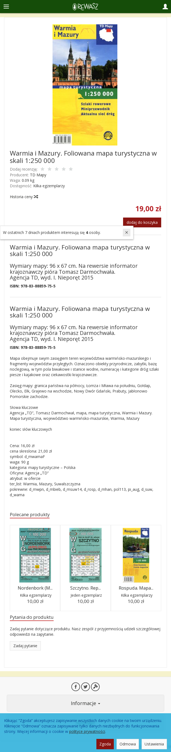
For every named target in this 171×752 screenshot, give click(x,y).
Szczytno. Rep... (85, 588)
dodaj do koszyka (142, 222)
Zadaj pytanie (25, 645)
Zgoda (105, 744)
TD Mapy (38, 174)
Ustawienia (154, 744)
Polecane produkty (30, 514)
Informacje (85, 703)
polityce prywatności (87, 731)
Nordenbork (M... (35, 588)
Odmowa (128, 744)
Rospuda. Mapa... (136, 588)
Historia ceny (24, 196)
